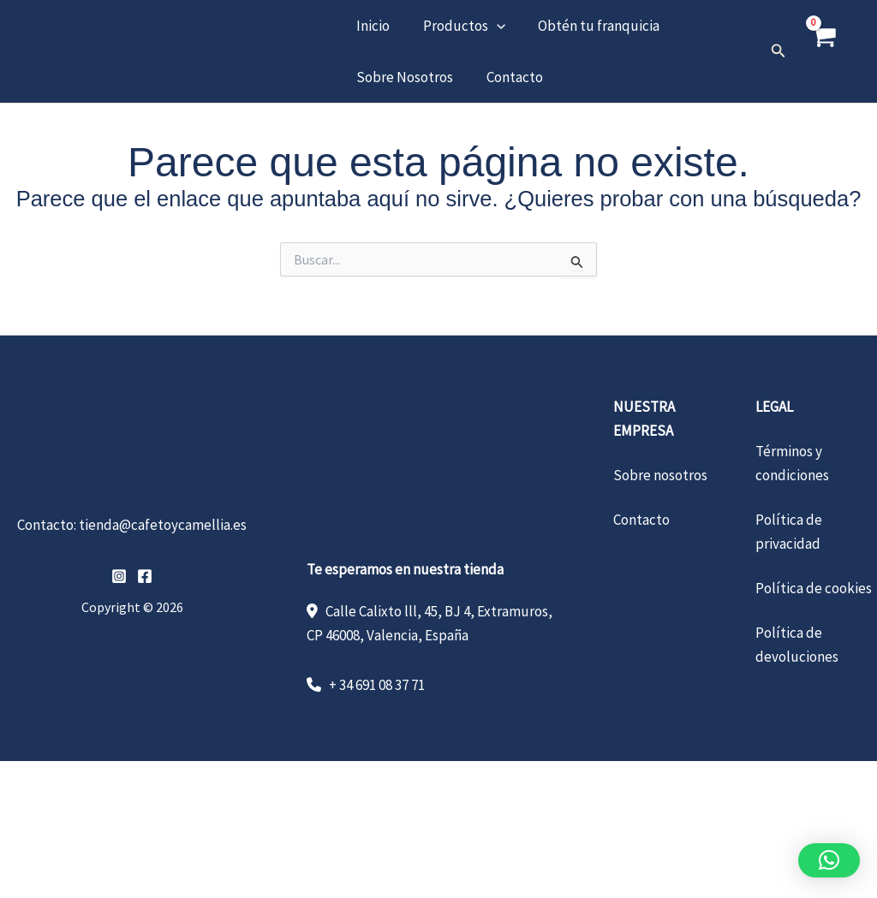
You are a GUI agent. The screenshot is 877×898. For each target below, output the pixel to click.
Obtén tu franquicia (589, 25)
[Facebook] (144, 576)
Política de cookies (813, 588)
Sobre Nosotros (403, 77)
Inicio (371, 25)
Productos (458, 25)
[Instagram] (119, 576)
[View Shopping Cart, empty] (823, 51)
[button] (490, 25)
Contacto (508, 77)
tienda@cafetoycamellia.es (163, 524)
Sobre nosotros (660, 475)
